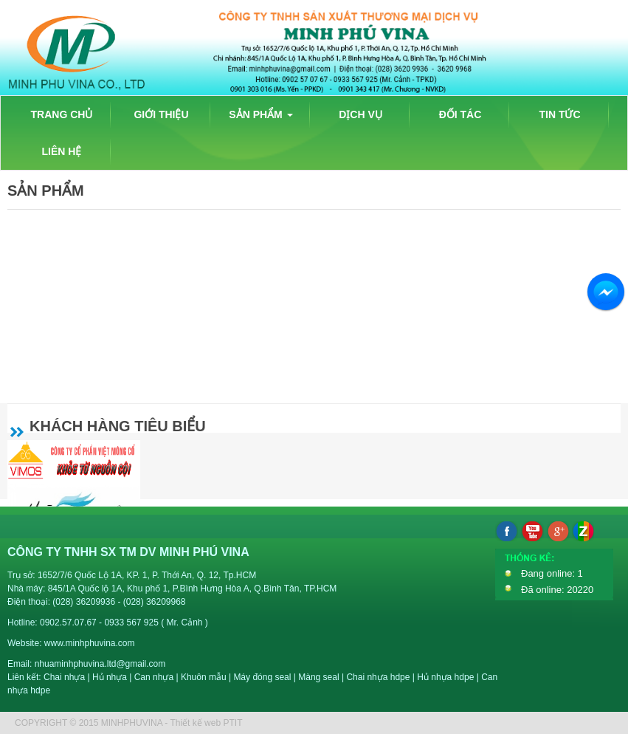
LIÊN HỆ (62, 151)
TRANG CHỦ (62, 114)
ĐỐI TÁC (460, 114)
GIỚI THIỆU (161, 114)
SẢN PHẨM (260, 114)
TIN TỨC (559, 114)
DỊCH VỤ (360, 114)
